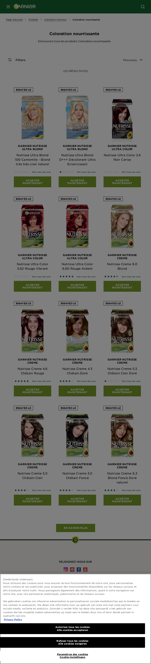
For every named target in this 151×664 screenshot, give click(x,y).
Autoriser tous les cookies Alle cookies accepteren (72, 628)
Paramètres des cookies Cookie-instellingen (72, 656)
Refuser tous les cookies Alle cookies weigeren (72, 642)
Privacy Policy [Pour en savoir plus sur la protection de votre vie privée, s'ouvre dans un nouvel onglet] (13, 619)
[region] (75, 619)
